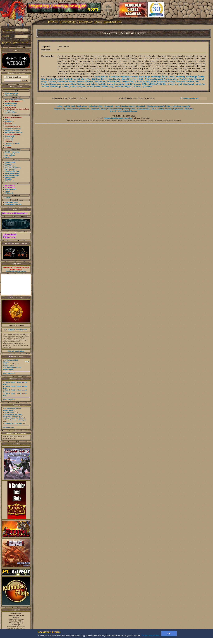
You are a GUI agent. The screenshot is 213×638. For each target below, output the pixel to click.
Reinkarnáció (10, 136)
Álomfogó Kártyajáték (156, 106)
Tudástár (8, 145)
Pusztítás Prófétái (54, 79)
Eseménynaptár (10, 125)
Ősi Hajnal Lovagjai (172, 84)
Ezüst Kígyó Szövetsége (150, 76)
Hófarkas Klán (83, 79)
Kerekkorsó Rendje (66, 81)
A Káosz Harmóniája (51, 86)
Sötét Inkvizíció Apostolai (163, 81)
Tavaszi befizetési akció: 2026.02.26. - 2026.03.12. (12, 415)
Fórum (126, 109)
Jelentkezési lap (10, 105)
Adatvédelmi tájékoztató (127, 111)
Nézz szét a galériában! (16, 351)
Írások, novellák (11, 189)
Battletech (95, 109)
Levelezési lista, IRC (12, 171)
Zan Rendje (191, 76)
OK (169, 633)
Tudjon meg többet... (151, 635)
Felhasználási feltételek (13, 204)
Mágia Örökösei (48, 81)
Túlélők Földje (70, 106)
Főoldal (59, 106)
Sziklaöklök (100, 81)
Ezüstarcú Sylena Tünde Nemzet (85, 86)
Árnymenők (67, 84)
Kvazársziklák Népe (122, 79)
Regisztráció (178, 109)
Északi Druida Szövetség (173, 76)
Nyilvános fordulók (12, 175)
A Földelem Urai (82, 84)
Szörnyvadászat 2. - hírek (14, 418)
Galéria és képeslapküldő (140, 109)
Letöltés (7, 198)
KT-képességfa (10, 170)
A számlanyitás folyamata (14, 99)
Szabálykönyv (10, 111)
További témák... (9, 427)
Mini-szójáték (10, 156)
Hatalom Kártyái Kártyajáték (133, 106)
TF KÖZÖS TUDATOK (13, 423)
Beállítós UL (9, 121)
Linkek (7, 191)
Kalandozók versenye (12, 130)
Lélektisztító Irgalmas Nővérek (123, 76)
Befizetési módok (11, 103)
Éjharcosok (199, 79)
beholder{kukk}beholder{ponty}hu (118, 118)
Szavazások (9, 140)
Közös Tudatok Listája (13, 168)
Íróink (103, 109)
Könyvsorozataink (114, 109)
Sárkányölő (108, 106)
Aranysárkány (170, 79)
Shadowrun (84, 109)
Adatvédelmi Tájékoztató (9, 236)
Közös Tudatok (10, 166)
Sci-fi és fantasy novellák (162, 109)
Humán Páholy (114, 81)
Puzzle (7, 157)
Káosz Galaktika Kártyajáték (178, 106)
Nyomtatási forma (191, 98)
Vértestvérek (128, 81)
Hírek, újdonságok (11, 93)
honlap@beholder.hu (16, 615)
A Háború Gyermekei (142, 86)
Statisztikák (9, 138)
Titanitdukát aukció (12, 143)
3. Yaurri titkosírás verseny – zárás (10, 365)
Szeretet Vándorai (85, 81)
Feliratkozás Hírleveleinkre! (15, 213)
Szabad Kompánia (115, 84)
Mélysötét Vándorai (185, 81)
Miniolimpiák (10, 177)
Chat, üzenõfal (10, 162)
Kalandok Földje (95, 106)
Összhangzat (55, 84)
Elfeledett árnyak (123, 86)
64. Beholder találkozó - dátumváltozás (12, 368)
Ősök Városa (82, 106)
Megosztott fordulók (12, 173)
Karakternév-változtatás (14, 132)
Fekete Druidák (98, 84)
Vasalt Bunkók (101, 76)
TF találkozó (9, 181)
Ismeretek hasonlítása (13, 128)
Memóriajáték (10, 154)
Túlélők (65, 86)
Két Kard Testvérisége (101, 79)
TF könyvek (9, 193)
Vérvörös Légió (185, 79)
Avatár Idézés (9, 412)
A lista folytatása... (9, 373)
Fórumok (8, 164)
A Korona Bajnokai (154, 79)
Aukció (7, 119)
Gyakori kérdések (11, 202)
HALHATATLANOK (152, 84)
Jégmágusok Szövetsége (194, 84)
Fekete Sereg (107, 86)
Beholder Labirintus (12, 152)
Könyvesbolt (59, 109)
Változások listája (11, 95)
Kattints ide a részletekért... (16, 271)
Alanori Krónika (72, 109)
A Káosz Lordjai (142, 81)
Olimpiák (8, 179)
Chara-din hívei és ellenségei (15, 420)
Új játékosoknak (11, 113)
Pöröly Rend (69, 79)
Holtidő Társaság (133, 84)
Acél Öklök (138, 79)
